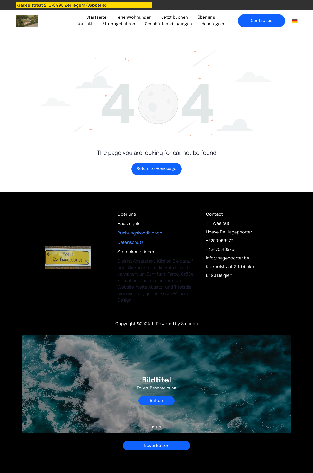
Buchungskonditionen (139, 233)
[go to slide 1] (153, 427)
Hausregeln (129, 223)
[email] (294, 5)
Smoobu (189, 323)
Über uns (126, 214)
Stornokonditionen (136, 251)
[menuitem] (96, 17)
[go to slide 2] (156, 427)
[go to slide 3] (160, 427)
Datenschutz (130, 242)
